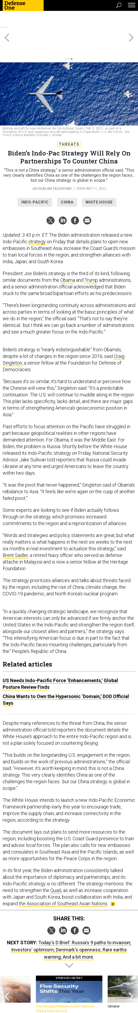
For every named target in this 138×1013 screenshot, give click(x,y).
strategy (37, 222)
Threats (69, 125)
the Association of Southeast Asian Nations (63, 884)
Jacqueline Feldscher (52, 169)
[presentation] (7, 975)
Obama (67, 261)
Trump (91, 261)
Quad (56, 871)
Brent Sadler (15, 536)
